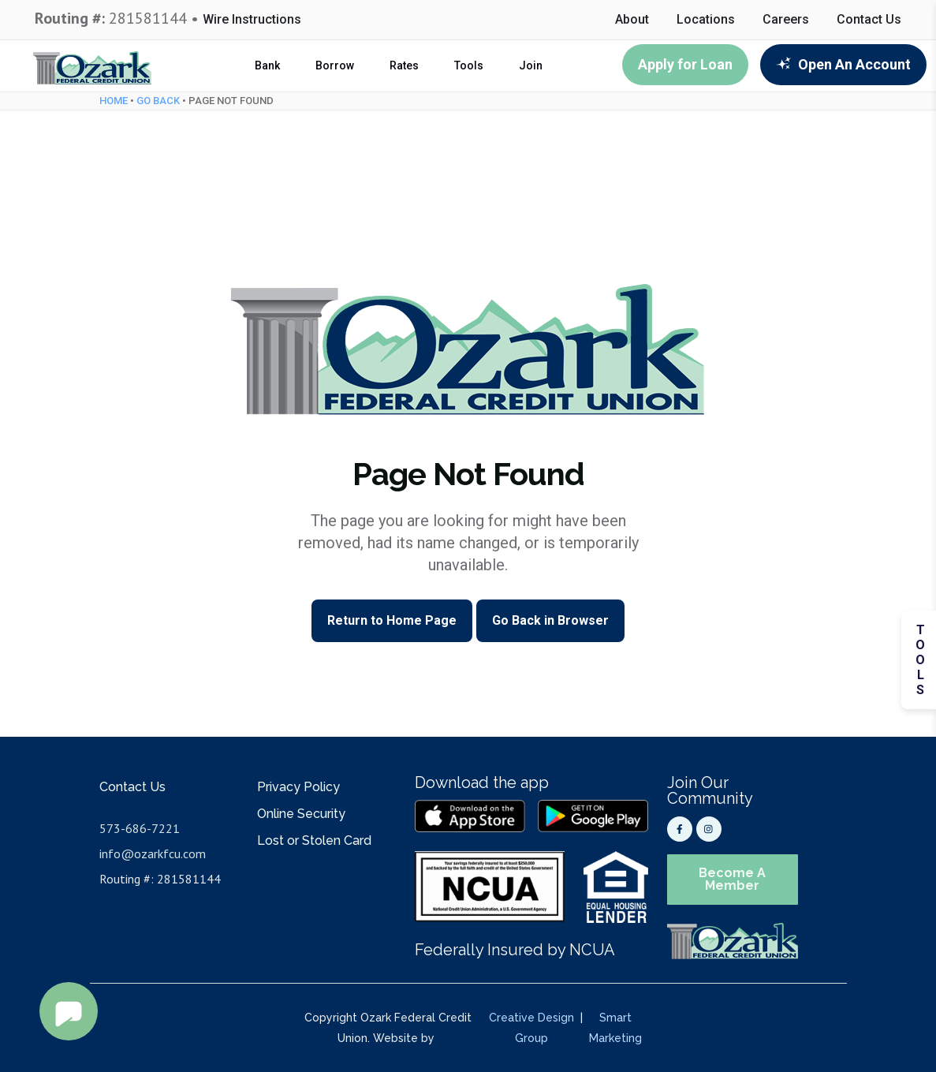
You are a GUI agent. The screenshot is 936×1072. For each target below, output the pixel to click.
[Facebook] (679, 829)
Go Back (158, 100)
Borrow (334, 65)
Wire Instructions (252, 19)
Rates (404, 65)
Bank (267, 65)
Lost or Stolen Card (314, 840)
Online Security (301, 813)
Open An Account (843, 64)
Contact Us (869, 19)
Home (113, 100)
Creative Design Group (531, 1027)
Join (531, 65)
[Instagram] (709, 829)
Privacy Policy (298, 786)
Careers (786, 19)
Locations (706, 19)
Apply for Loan (685, 64)
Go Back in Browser (550, 620)
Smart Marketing (615, 1027)
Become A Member (732, 879)
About (632, 19)
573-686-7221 (139, 828)
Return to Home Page (392, 620)
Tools (468, 65)
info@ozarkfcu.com (152, 853)
